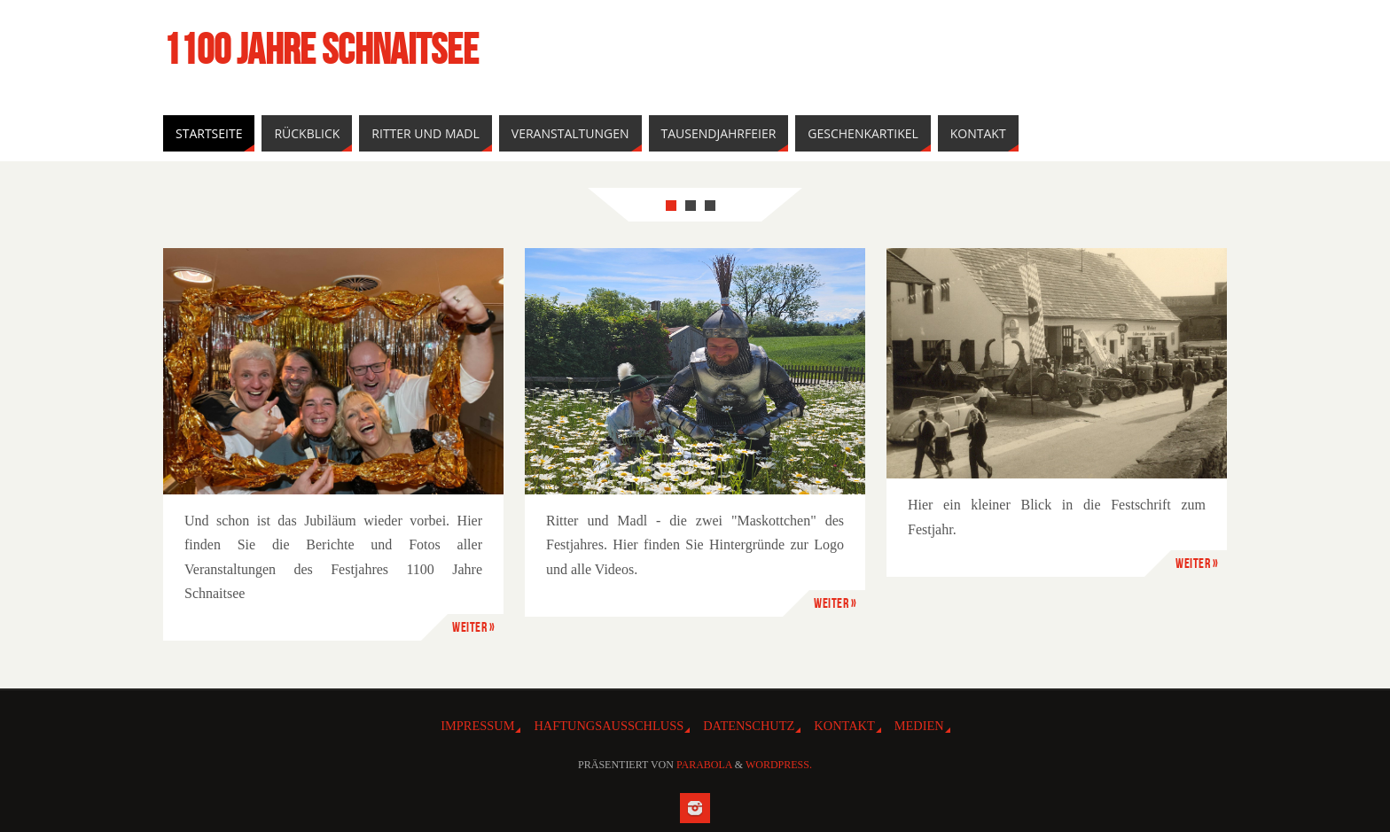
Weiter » (473, 626)
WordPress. (779, 764)
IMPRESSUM (477, 726)
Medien (919, 726)
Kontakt (844, 726)
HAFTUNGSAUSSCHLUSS (608, 726)
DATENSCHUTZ (748, 726)
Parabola (704, 764)
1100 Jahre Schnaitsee (321, 49)
